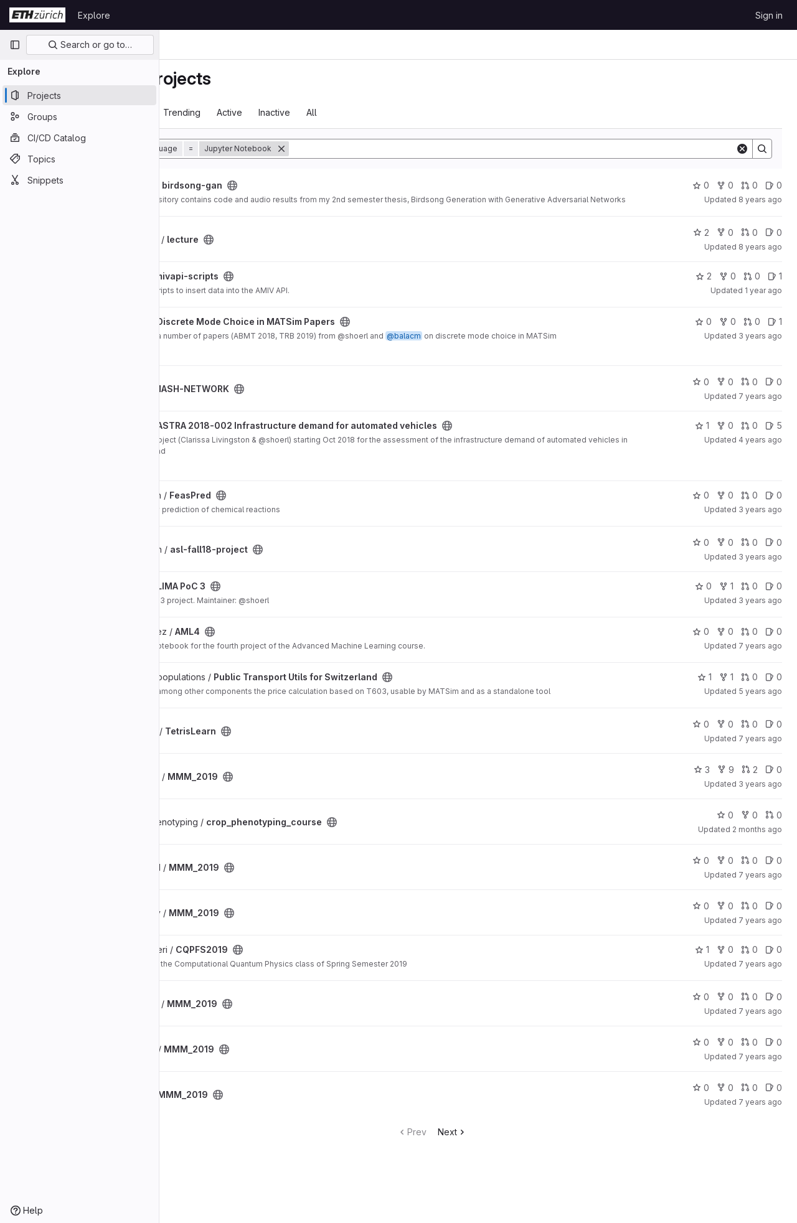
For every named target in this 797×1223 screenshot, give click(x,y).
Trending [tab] (273, 112)
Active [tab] (321, 112)
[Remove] (372, 148)
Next (498, 1140)
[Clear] (742, 148)
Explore (94, 15)
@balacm (495, 344)
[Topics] (79, 159)
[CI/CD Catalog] (79, 138)
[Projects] (79, 95)
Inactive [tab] (366, 112)
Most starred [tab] (210, 112)
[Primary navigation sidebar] (15, 45)
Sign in (769, 15)
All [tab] (403, 112)
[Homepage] (37, 15)
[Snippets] (79, 180)
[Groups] (79, 116)
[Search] (558, 148)
